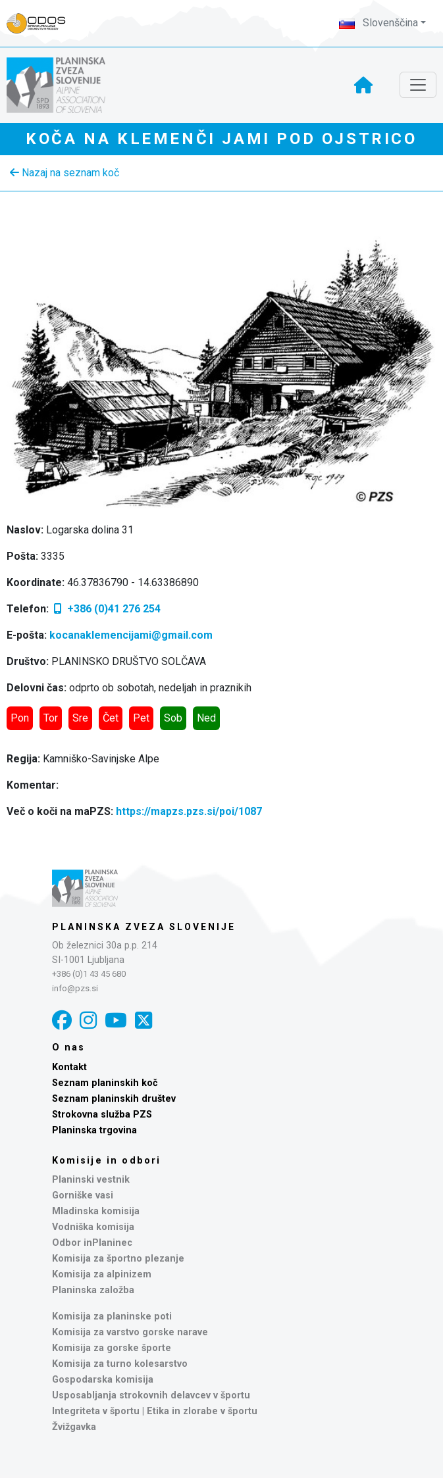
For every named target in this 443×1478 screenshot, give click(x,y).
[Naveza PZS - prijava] (43, 23)
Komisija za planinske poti (112, 1316)
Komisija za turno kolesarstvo (120, 1363)
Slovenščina (378, 22)
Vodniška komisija (93, 1227)
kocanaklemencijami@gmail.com (131, 635)
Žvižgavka (74, 1427)
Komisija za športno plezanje (118, 1258)
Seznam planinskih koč (105, 1083)
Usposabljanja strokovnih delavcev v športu (151, 1395)
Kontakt (69, 1067)
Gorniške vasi (82, 1195)
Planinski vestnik (91, 1179)
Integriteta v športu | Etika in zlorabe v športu (154, 1411)
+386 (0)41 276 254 (106, 609)
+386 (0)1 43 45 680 (89, 974)
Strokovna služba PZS (102, 1114)
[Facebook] (62, 1020)
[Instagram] (88, 1020)
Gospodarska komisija (102, 1379)
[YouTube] (116, 1020)
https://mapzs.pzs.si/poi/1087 (189, 811)
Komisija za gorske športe (111, 1348)
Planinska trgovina (94, 1130)
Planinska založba (93, 1290)
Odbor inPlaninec (92, 1242)
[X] (143, 1020)
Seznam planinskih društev (114, 1098)
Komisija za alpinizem (101, 1274)
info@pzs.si (75, 988)
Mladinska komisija (96, 1211)
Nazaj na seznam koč (64, 172)
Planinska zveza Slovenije (144, 927)
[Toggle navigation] (418, 85)
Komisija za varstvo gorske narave (130, 1332)
